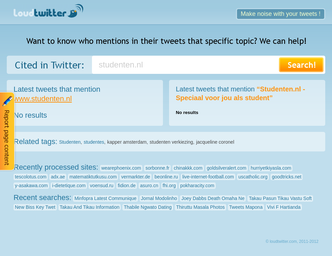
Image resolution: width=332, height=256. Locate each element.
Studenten (70, 142)
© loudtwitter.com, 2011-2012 (292, 241)
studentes (94, 142)
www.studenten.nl (43, 98)
